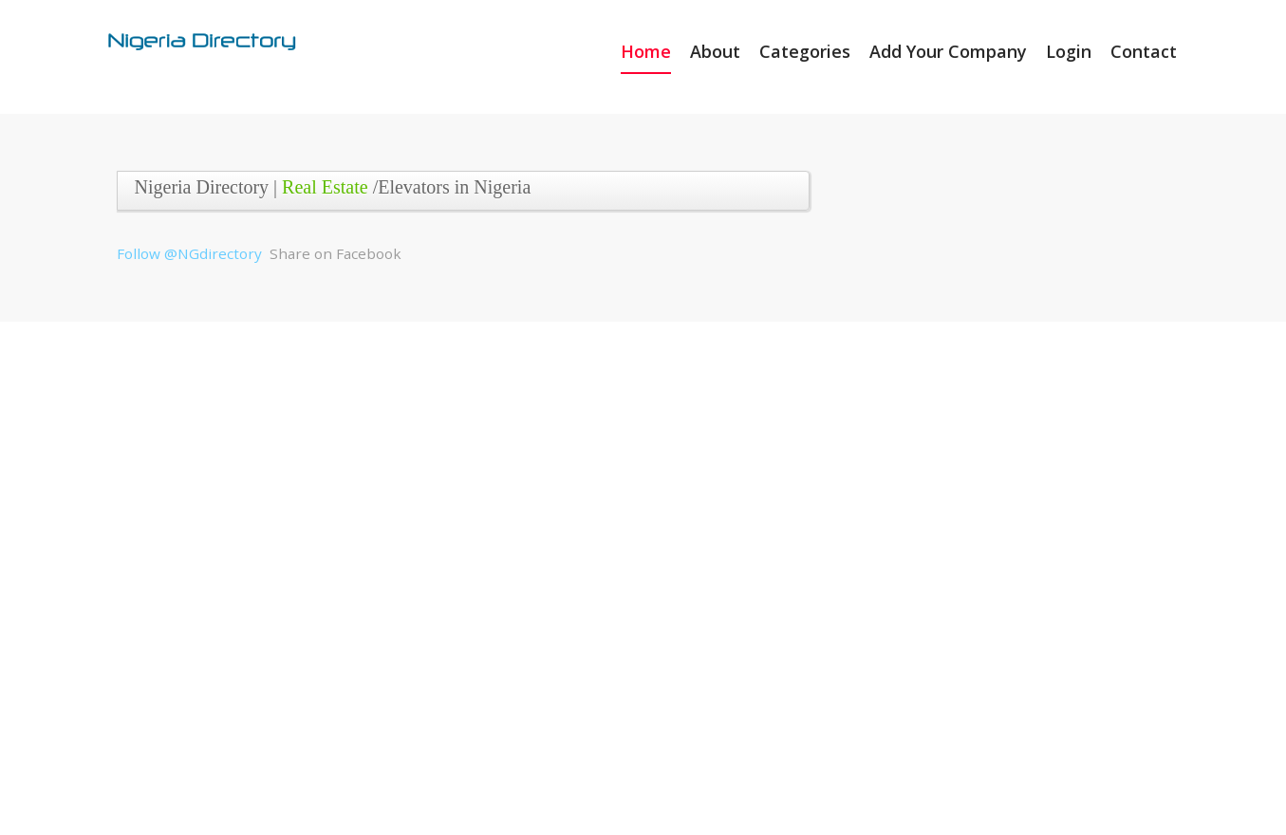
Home (646, 51)
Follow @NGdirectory (189, 253)
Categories (804, 51)
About (715, 51)
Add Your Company (948, 51)
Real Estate (325, 186)
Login (1068, 51)
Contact (1143, 51)
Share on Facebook (335, 253)
